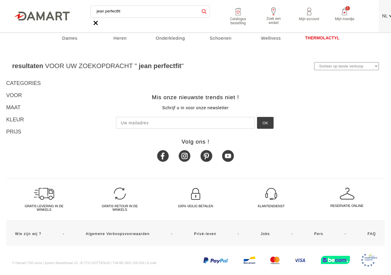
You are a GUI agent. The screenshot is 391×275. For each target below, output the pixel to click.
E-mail (151, 263)
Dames (69, 38)
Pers (318, 234)
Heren (120, 38)
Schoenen (221, 38)
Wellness (271, 38)
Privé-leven (205, 234)
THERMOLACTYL (322, 38)
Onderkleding (170, 38)
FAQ (372, 234)
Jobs (265, 234)
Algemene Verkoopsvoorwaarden (118, 234)
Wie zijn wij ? (28, 234)
